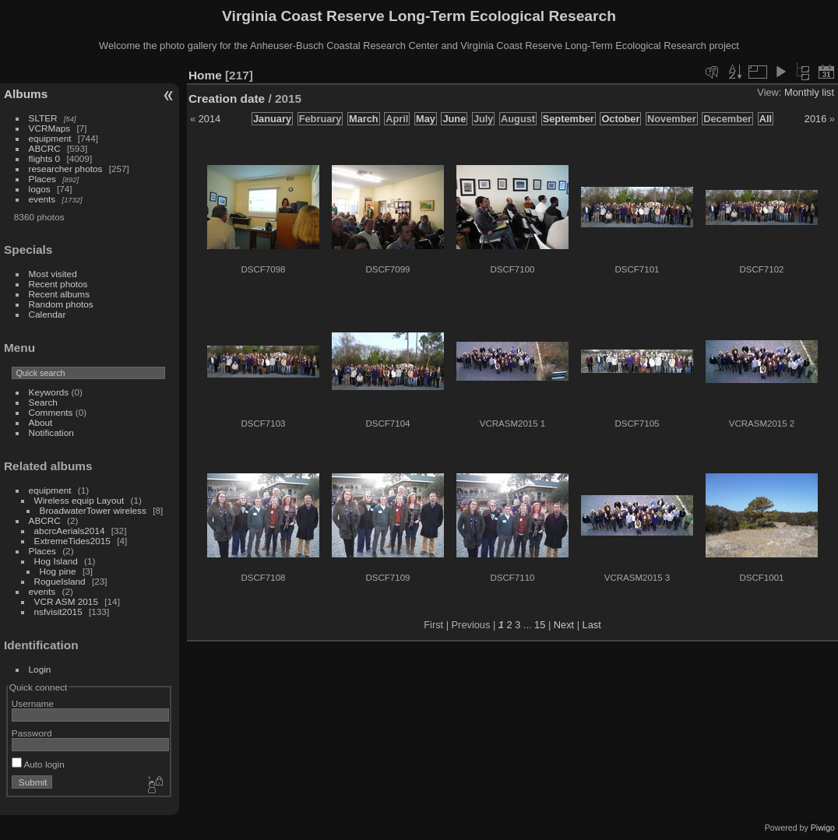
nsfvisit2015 (58, 611)
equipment (50, 138)
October (620, 119)
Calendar (47, 314)
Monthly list (809, 92)
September (568, 119)
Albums (26, 93)
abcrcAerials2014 (69, 530)
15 (539, 625)
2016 (815, 119)
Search (43, 402)
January (272, 119)
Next (564, 625)
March (364, 119)
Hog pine (58, 571)
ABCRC (45, 148)
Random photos (61, 304)
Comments (51, 412)
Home (205, 75)
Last (592, 625)
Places (42, 179)
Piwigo (823, 827)
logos (40, 189)
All (765, 119)
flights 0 (45, 158)
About (41, 422)
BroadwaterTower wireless (93, 510)
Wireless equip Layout (79, 500)
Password (32, 733)
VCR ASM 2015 (66, 601)
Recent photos (58, 284)
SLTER (43, 118)
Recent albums (59, 294)
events (42, 199)
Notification (51, 432)
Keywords (49, 392)
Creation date (226, 98)
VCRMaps (50, 128)
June (454, 119)
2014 (209, 119)
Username (33, 703)
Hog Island (56, 561)
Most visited (53, 274)
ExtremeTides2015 (72, 541)
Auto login (38, 764)
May (425, 119)
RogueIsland (60, 581)
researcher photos (66, 168)
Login (40, 669)
